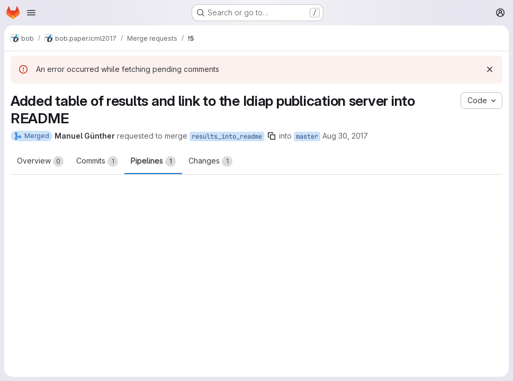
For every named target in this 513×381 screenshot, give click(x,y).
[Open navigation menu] (31, 12)
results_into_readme (227, 136)
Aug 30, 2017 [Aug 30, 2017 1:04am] (345, 135)
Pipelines (153, 161)
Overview (40, 161)
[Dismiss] (489, 69)
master (307, 136)
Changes (210, 161)
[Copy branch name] (271, 136)
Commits (97, 161)
